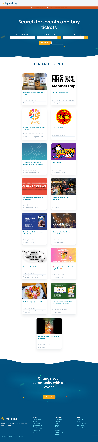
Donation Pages (37, 425)
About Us (3, 436)
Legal (10, 436)
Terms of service (18, 436)
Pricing (35, 427)
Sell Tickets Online (38, 428)
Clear (55, 43)
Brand (78, 428)
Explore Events (37, 419)
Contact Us (80, 419)
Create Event (49, 397)
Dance (57, 425)
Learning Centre (81, 423)
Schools (57, 430)
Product (35, 421)
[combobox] (49, 37)
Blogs (78, 421)
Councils (57, 423)
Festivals (57, 427)
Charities (57, 421)
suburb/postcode (49, 34)
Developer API (81, 425)
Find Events (42, 43)
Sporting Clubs (59, 432)
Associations (58, 419)
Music (56, 428)
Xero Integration (81, 427)
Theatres (57, 434)
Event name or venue (23, 34)
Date (75, 34)
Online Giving (36, 423)
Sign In (35, 432)
